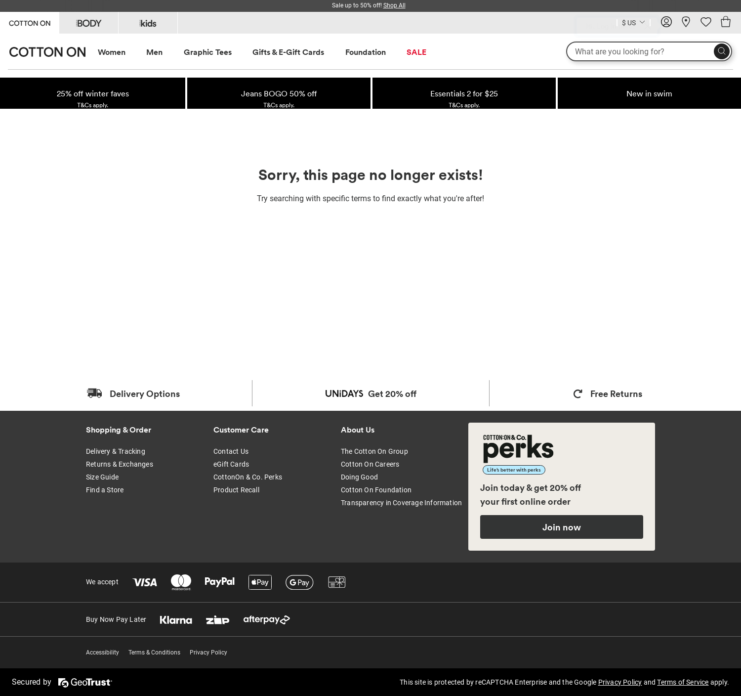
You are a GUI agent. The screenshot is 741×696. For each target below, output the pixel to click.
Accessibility (102, 652)
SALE (416, 51)
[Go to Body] (88, 23)
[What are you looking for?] (649, 51)
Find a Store (105, 490)
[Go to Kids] (148, 23)
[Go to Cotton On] (29, 22)
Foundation (365, 51)
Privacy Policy (208, 652)
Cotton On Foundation (376, 490)
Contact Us (230, 451)
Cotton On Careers (370, 464)
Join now (561, 527)
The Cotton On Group (374, 451)
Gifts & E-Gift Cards (288, 51)
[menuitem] (120, 52)
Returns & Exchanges (119, 464)
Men (154, 51)
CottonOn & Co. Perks (247, 477)
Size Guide (102, 477)
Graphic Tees (208, 51)
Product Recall (236, 490)
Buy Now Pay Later (116, 619)
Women (111, 51)
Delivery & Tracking (115, 451)
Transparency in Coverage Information (401, 503)
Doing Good (359, 477)
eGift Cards (231, 464)
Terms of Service (682, 682)
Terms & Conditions (154, 652)
